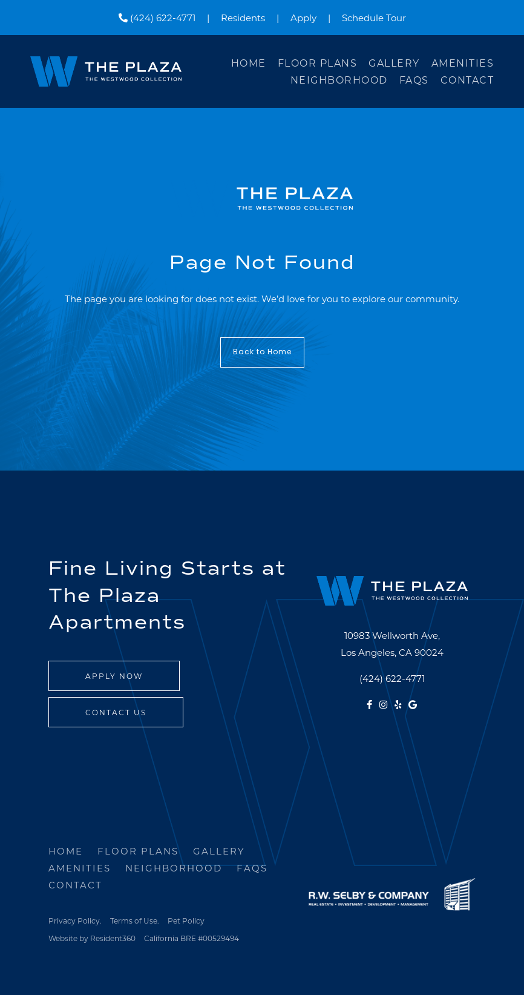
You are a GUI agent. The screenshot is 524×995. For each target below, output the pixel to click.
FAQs (414, 79)
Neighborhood (339, 79)
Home (248, 62)
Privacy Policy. (75, 920)
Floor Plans (318, 62)
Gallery (394, 62)
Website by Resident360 (92, 938)
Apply (303, 18)
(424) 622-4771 (157, 18)
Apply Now (114, 676)
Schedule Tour (374, 18)
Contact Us (115, 712)
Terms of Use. (134, 920)
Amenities (462, 62)
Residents (243, 18)
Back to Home (262, 352)
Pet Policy (186, 920)
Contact (467, 79)
